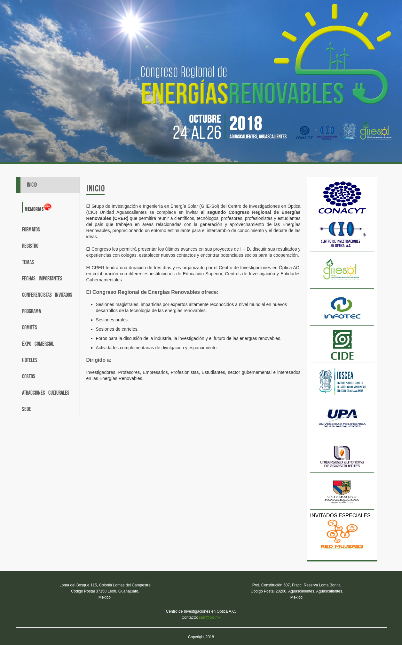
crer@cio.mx (210, 617)
